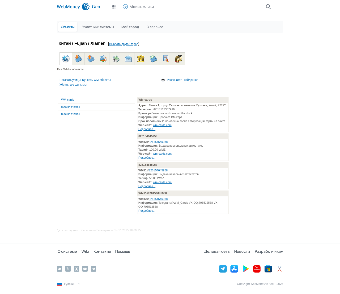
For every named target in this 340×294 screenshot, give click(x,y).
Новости (243, 251)
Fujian (80, 43)
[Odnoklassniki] (76, 268)
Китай (65, 43)
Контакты (99, 251)
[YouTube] (85, 268)
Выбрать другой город (123, 44)
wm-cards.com (162, 125)
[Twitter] (68, 268)
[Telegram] (93, 268)
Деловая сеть (218, 251)
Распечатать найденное (182, 80)
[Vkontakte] (59, 268)
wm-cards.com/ (162, 153)
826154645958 (70, 106)
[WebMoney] (73, 6)
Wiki (83, 251)
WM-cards (67, 99)
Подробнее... (146, 129)
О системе (66, 251)
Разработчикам (269, 251)
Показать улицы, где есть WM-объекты (85, 80)
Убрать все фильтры (73, 84)
